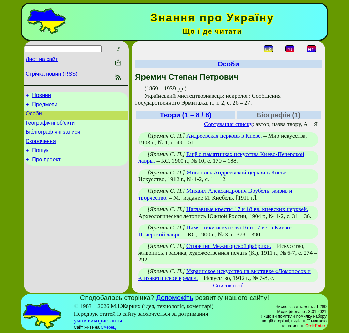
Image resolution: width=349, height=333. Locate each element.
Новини (41, 96)
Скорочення (41, 147)
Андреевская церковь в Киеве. (224, 135)
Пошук (40, 157)
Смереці (108, 327)
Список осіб (228, 285)
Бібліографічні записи (53, 137)
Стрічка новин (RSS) (51, 74)
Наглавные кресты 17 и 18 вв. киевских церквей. (247, 209)
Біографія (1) (279, 115)
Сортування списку (228, 124)
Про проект (46, 168)
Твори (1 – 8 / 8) (185, 115)
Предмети (44, 106)
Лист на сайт (42, 59)
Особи (34, 117)
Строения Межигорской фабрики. (228, 246)
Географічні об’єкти (50, 127)
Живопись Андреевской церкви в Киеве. (237, 172)
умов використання (98, 320)
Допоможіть (174, 297)
